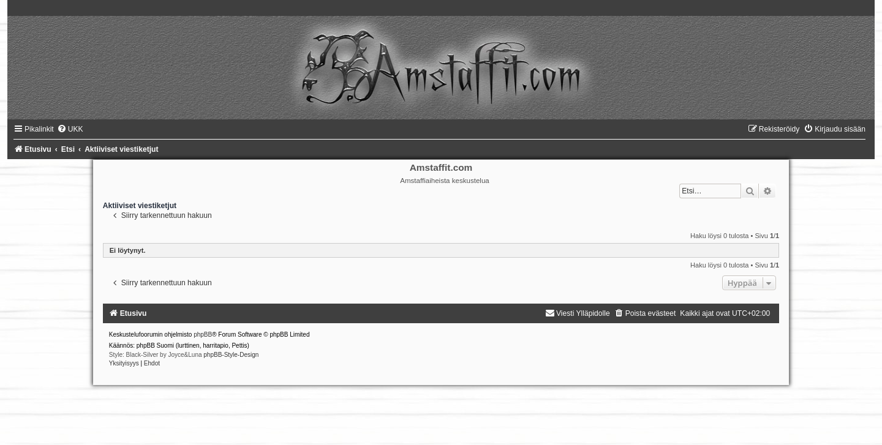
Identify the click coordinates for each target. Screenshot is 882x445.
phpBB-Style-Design (230, 354)
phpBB (203, 334)
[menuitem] (70, 129)
